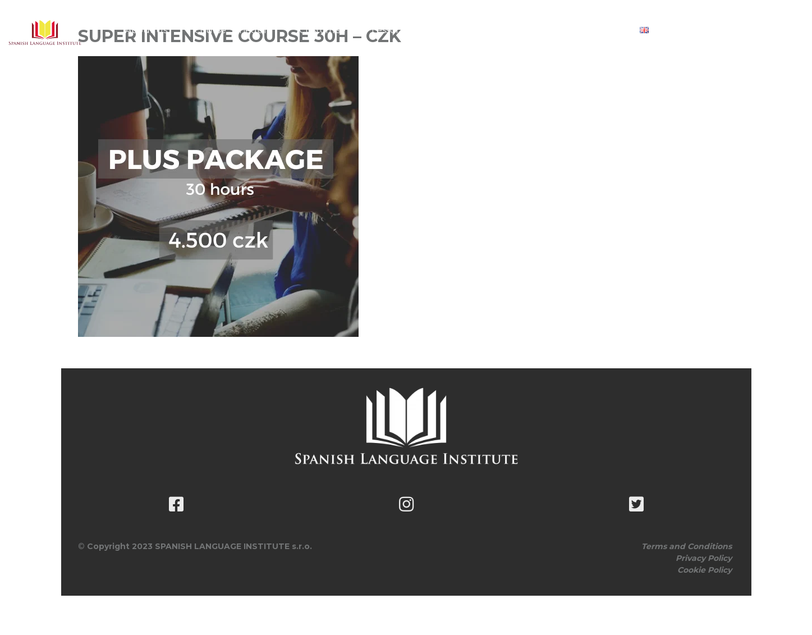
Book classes (513, 30)
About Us (146, 30)
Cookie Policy (704, 570)
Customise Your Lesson (350, 30)
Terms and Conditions (686, 546)
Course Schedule (233, 30)
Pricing (444, 30)
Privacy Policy (704, 558)
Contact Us (590, 30)
